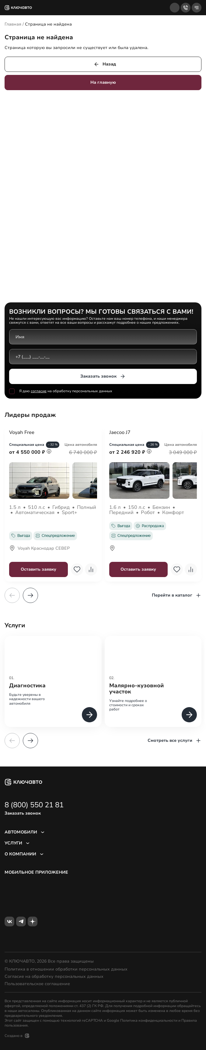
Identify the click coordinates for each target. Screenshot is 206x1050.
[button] (30, 595)
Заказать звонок (103, 376)
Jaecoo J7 (120, 432)
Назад (104, 64)
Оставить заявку (38, 569)
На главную (103, 82)
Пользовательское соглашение (37, 984)
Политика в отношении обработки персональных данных (66, 969)
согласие (39, 391)
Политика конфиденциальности (148, 1020)
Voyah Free (21, 432)
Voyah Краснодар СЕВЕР (39, 548)
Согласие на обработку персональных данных (54, 976)
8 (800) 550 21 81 (34, 805)
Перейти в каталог (176, 595)
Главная (13, 24)
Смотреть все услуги (174, 741)
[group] (53, 681)
